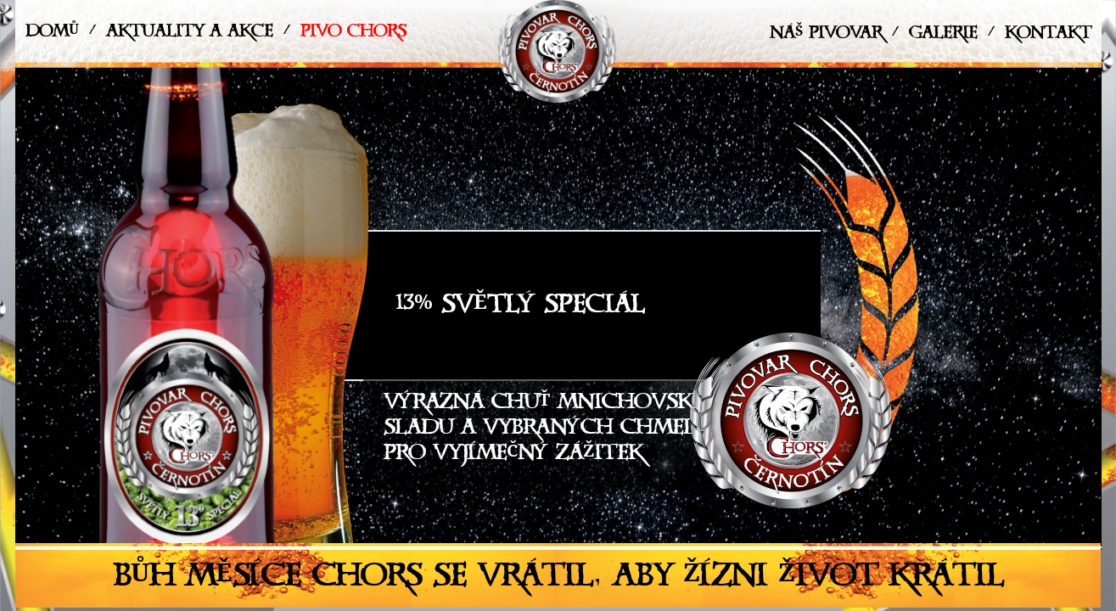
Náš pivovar (826, 36)
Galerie (943, 36)
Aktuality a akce (189, 34)
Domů (52, 34)
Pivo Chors (353, 34)
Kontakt (1048, 36)
